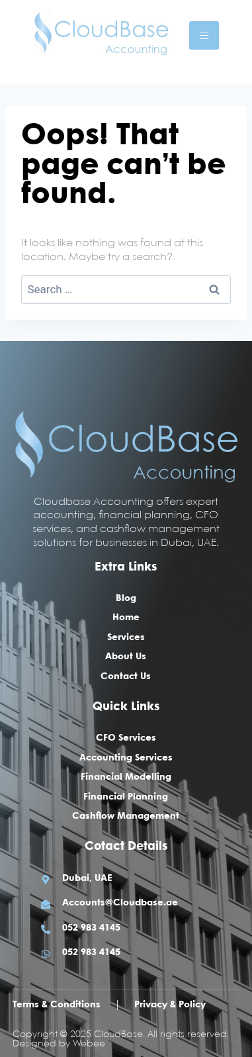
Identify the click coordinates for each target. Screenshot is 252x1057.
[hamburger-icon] (204, 35)
